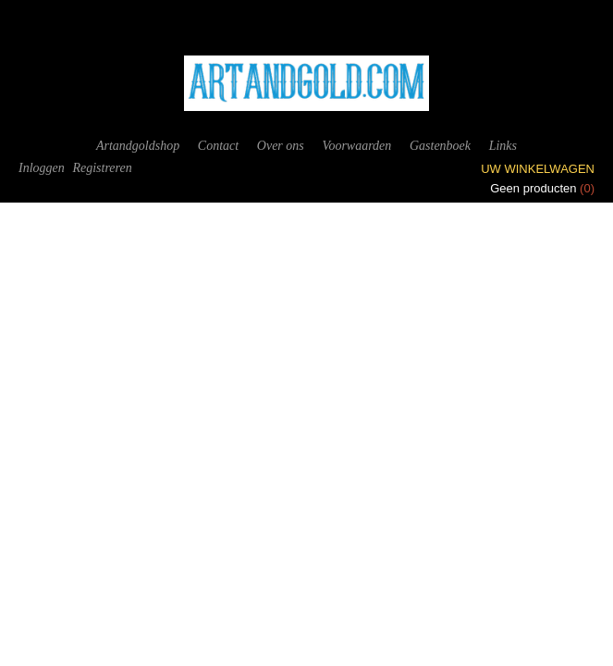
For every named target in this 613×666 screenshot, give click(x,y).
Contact (218, 146)
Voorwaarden (356, 146)
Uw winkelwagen (538, 169)
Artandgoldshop (137, 146)
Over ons (280, 146)
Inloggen (41, 168)
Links (503, 146)
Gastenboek (440, 146)
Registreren (101, 168)
